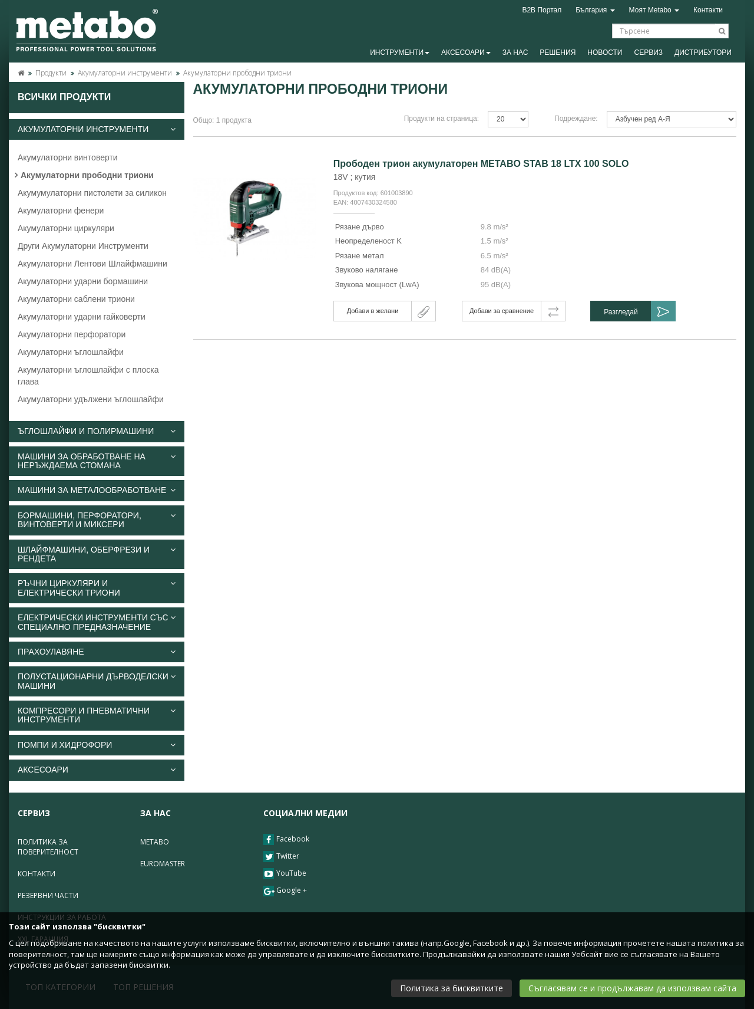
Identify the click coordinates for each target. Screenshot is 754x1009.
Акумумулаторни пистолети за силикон (92, 193)
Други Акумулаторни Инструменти (83, 246)
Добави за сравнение (501, 310)
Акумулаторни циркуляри (66, 228)
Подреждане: (576, 118)
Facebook (286, 839)
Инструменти (399, 52)
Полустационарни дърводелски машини (97, 681)
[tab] (96, 129)
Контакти (708, 10)
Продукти (51, 73)
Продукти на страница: (441, 118)
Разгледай (621, 312)
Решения (558, 52)
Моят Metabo (654, 10)
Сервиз (648, 52)
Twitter (281, 856)
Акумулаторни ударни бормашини (83, 281)
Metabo (154, 842)
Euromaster (162, 864)
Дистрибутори (703, 52)
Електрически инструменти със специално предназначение (97, 622)
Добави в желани (373, 310)
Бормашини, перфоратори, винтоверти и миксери (97, 520)
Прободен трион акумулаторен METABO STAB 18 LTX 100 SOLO (481, 164)
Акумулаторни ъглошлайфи (71, 352)
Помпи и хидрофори (97, 745)
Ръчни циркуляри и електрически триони (97, 588)
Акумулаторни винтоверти (68, 157)
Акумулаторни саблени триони (76, 299)
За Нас (515, 52)
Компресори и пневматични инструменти (97, 715)
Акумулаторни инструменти (125, 73)
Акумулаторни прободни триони (237, 73)
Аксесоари (466, 52)
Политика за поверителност (48, 847)
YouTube (284, 873)
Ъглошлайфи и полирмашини (97, 431)
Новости (604, 52)
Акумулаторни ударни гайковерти (81, 316)
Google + (285, 890)
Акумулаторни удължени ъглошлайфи (91, 399)
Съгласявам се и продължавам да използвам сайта (632, 988)
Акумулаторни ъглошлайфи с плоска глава (88, 375)
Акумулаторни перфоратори (71, 334)
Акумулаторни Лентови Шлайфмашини (92, 263)
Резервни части (48, 895)
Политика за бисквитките (451, 988)
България (595, 10)
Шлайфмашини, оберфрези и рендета (97, 554)
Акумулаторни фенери (61, 210)
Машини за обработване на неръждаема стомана (97, 461)
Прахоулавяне (97, 652)
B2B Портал (541, 10)
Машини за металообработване (97, 490)
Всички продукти (64, 97)
